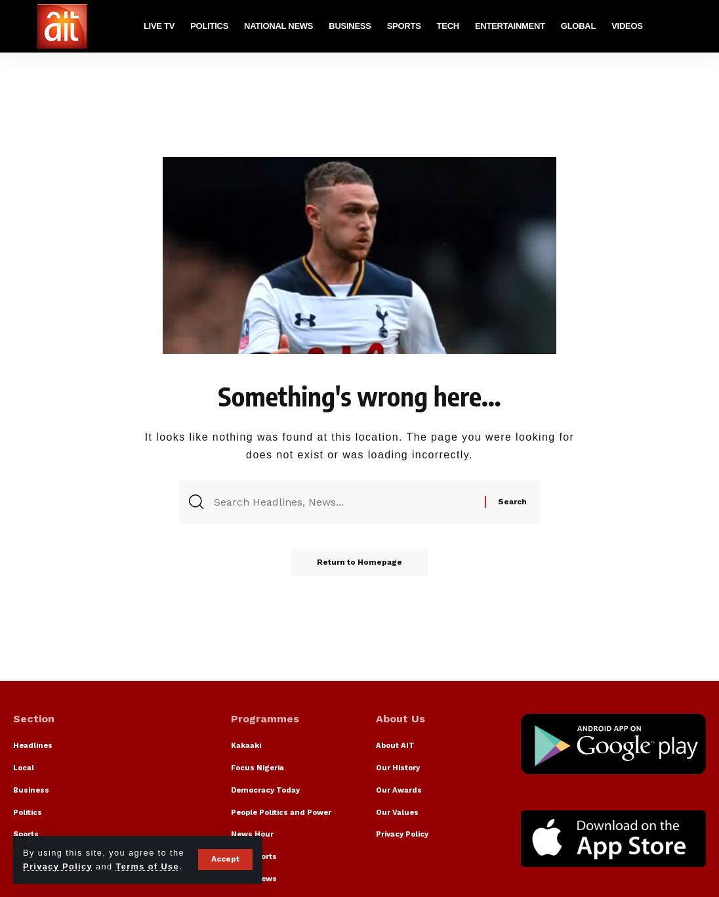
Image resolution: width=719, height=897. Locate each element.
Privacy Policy (57, 866)
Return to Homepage (359, 563)
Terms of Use (148, 866)
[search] (696, 26)
